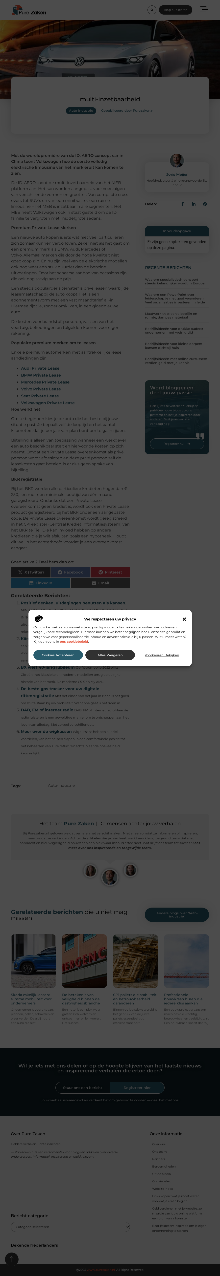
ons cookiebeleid (74, 641)
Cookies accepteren (58, 655)
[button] (184, 619)
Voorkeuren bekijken (162, 655)
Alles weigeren (110, 655)
